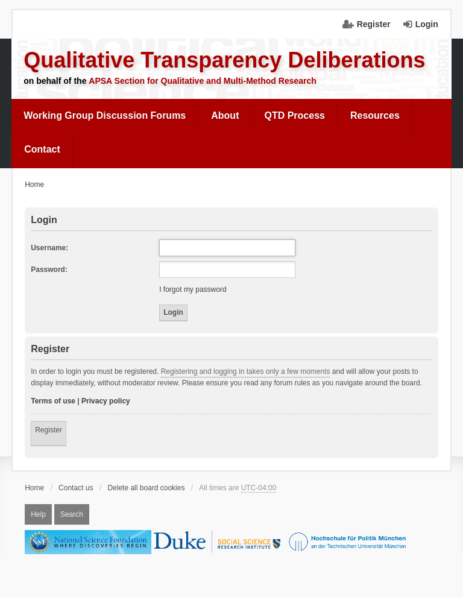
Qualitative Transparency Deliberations (224, 60)
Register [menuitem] (374, 24)
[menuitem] (104, 116)
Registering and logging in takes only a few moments (245, 371)
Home (34, 488)
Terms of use (53, 401)
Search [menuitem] (71, 514)
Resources (375, 115)
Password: (49, 269)
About (225, 115)
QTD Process (294, 115)
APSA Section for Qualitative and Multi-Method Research (203, 81)
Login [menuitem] (426, 24)
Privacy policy (105, 401)
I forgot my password (192, 289)
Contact (42, 149)
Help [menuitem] (38, 514)
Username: (49, 248)
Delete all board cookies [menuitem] (145, 488)
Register (48, 430)
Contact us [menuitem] (75, 488)
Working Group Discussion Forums (105, 115)
